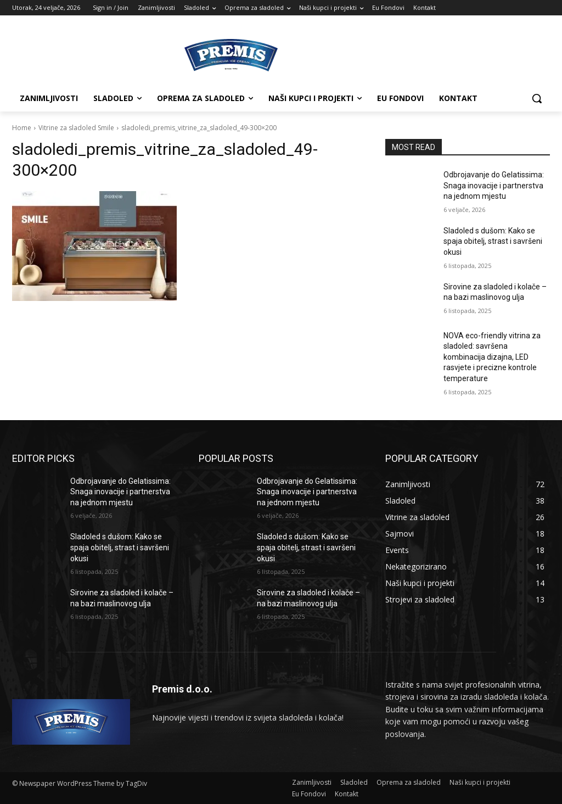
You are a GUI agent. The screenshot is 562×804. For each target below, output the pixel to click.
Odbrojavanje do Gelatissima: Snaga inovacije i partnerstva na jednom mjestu (493, 185)
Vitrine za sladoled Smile (76, 127)
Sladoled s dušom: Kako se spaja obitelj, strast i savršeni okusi (492, 241)
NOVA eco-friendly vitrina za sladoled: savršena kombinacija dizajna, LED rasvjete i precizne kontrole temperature (492, 357)
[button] (537, 98)
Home (21, 127)
